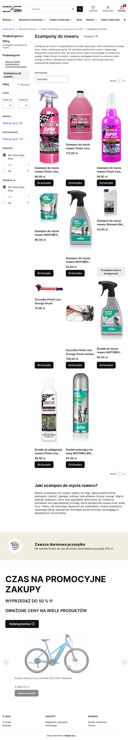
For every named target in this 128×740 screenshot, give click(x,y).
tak (10, 164)
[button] (80, 9)
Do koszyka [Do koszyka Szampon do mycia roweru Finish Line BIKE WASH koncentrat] (106, 182)
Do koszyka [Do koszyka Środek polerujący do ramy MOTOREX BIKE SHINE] (75, 464)
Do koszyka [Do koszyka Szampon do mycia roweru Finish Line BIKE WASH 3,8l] (75, 182)
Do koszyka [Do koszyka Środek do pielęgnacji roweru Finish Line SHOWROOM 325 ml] (44, 464)
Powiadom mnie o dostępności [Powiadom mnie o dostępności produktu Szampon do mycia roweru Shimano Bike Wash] (111, 272)
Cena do (23, 99)
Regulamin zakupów (56, 722)
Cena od (7, 99)
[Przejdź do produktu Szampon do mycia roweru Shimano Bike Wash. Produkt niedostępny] (111, 203)
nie (9, 171)
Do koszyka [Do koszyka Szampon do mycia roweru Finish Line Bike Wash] (44, 182)
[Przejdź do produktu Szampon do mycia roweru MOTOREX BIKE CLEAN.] (49, 208)
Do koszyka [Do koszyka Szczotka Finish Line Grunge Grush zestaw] (75, 365)
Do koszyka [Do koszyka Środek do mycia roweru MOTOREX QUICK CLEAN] (106, 365)
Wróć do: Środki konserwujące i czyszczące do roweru (15, 64)
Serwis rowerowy (97, 722)
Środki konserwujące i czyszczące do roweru (62, 29)
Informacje (51, 725)
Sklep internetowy (60, 735)
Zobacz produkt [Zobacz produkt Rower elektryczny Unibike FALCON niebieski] (27, 693)
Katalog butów (20, 624)
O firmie (7, 722)
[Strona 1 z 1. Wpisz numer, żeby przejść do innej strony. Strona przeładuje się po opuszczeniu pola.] (119, 81)
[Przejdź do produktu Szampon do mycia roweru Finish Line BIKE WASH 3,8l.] (80, 115)
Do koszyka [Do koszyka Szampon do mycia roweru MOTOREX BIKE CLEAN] (44, 273)
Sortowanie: (41, 72)
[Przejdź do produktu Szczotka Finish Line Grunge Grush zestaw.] (80, 313)
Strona (113, 81)
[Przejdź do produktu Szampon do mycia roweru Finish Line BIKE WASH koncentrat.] (111, 127)
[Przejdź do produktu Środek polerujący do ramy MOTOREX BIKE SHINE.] (80, 408)
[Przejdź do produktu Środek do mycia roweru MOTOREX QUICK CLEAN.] (111, 312)
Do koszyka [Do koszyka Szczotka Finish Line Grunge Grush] (44, 365)
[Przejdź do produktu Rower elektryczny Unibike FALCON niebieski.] (56, 651)
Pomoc (92, 725)
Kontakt (7, 725)
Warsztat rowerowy (28, 29)
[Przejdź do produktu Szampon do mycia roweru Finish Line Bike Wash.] (49, 127)
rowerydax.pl (9, 29)
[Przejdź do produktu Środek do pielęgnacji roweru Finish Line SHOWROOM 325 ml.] (49, 408)
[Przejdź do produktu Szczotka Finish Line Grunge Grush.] (49, 287)
